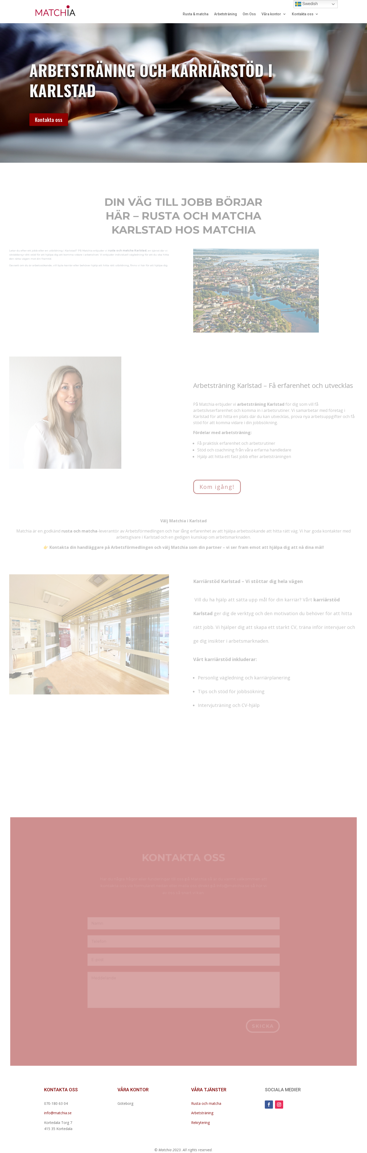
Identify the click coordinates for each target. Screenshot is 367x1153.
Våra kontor (271, 14)
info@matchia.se (58, 1112)
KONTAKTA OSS (61, 1089)
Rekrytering (200, 1122)
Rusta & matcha (195, 14)
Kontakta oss (302, 14)
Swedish (306, 4)
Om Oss (249, 14)
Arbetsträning (225, 14)
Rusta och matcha (206, 1103)
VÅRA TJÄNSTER (208, 1089)
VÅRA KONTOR (133, 1089)
